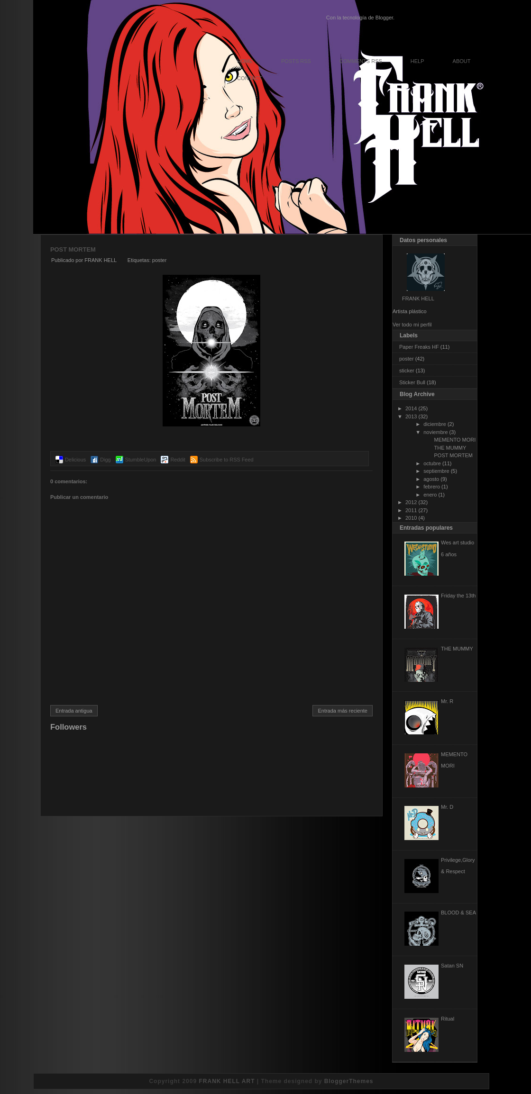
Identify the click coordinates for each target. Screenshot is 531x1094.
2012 (411, 502)
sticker (406, 370)
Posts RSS (296, 61)
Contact (249, 78)
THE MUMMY (450, 448)
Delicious (75, 459)
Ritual (447, 1019)
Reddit (177, 459)
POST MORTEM (73, 249)
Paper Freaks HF (419, 347)
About (462, 61)
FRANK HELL (418, 298)
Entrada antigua (73, 711)
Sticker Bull (412, 382)
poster (159, 260)
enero (430, 494)
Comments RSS (360, 61)
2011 (411, 510)
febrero (431, 486)
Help (417, 61)
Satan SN (452, 965)
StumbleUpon (140, 459)
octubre (432, 463)
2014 (411, 408)
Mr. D (447, 807)
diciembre (434, 424)
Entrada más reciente (342, 711)
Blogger (384, 17)
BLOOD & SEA (458, 912)
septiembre (436, 471)
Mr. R (447, 701)
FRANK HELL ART (227, 1081)
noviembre (435, 432)
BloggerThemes (349, 1081)
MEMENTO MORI (455, 440)
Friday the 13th (458, 595)
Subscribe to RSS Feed (227, 459)
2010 (411, 518)
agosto (431, 479)
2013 (411, 416)
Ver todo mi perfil (412, 324)
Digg (105, 459)
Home (245, 61)
